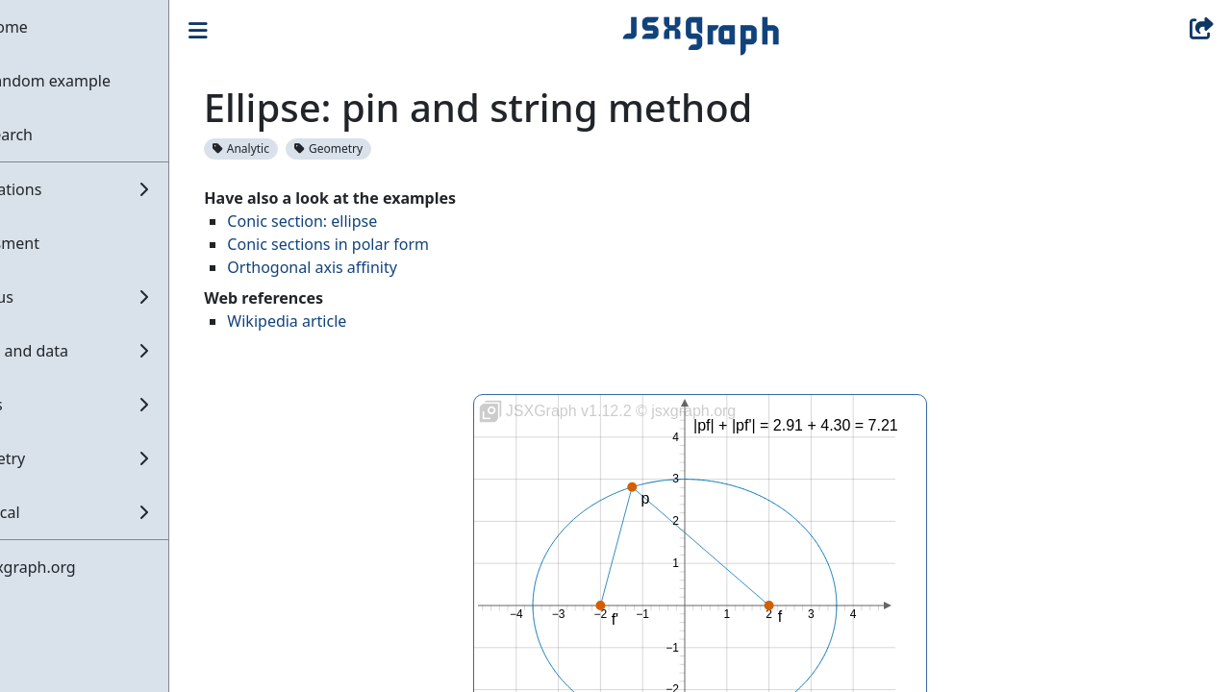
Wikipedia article (349, 321)
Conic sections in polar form (390, 244)
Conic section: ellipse (364, 221)
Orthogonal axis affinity (374, 267)
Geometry (391, 148)
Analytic (303, 148)
